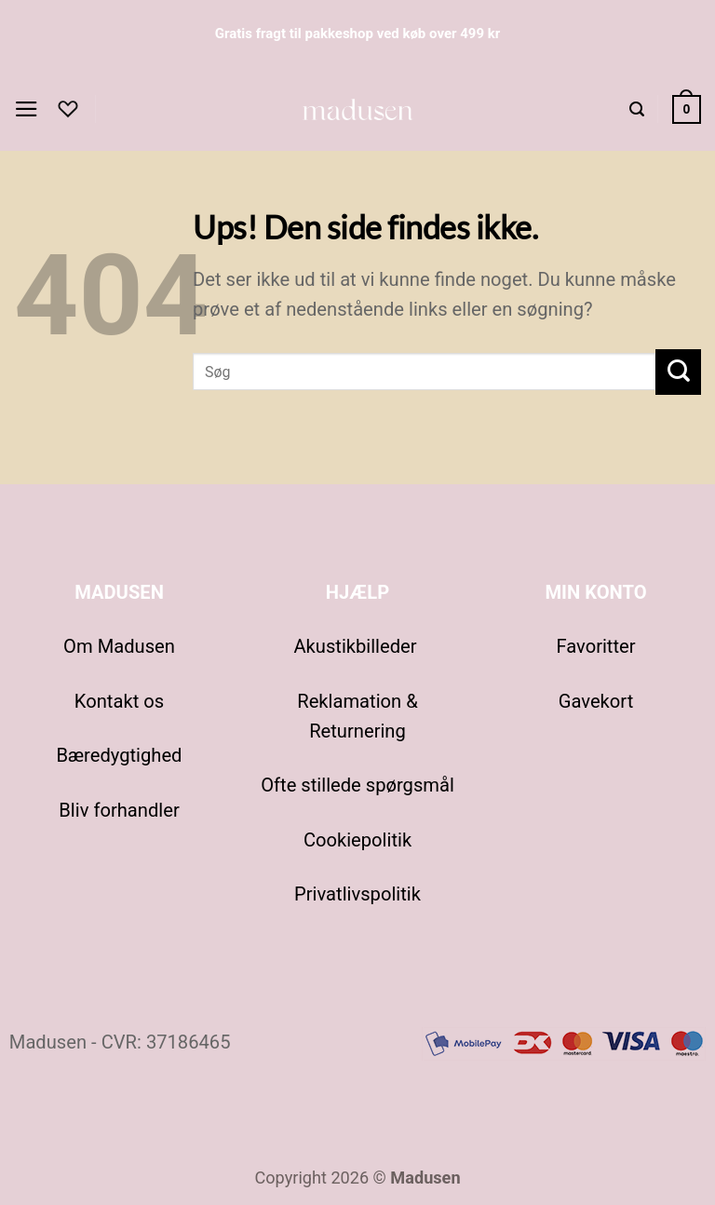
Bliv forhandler (119, 810)
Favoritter (595, 646)
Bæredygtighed (119, 755)
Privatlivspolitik (357, 894)
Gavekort (596, 701)
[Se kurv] (684, 109)
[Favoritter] (72, 109)
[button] (28, 109)
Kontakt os (119, 701)
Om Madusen (119, 646)
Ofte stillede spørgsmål (357, 785)
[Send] (678, 372)
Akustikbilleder (357, 646)
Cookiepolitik (357, 840)
